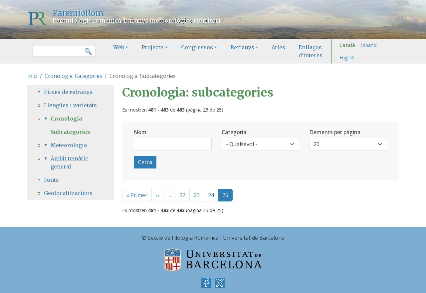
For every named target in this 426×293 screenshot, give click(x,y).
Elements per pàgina (334, 132)
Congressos (197, 47)
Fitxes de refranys (68, 92)
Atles (278, 47)
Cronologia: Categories (73, 76)
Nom (140, 132)
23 (197, 195)
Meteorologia (69, 145)
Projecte (152, 47)
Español (368, 45)
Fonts (51, 179)
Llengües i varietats (70, 105)
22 (182, 195)
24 (211, 195)
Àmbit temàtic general (69, 162)
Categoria (234, 132)
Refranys (242, 47)
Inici (32, 76)
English (346, 57)
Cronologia (66, 118)
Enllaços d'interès (310, 51)
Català (347, 45)
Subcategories (70, 132)
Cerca (145, 162)
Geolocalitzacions (68, 193)
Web (118, 47)
